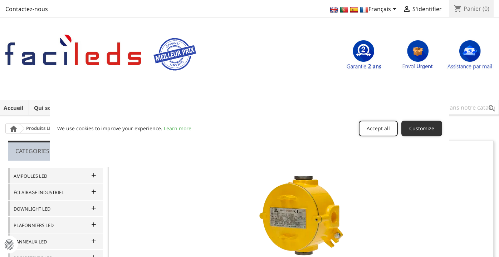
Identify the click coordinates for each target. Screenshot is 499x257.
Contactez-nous (26, 9)
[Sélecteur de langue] (363, 9)
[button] (454, 107)
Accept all (378, 128)
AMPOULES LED (30, 176)
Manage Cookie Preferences (9, 244)
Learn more (177, 128)
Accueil (14, 107)
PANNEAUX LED (30, 241)
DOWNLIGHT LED (32, 209)
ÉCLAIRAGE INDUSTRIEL (39, 192)
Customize (421, 128)
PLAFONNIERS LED (34, 225)
